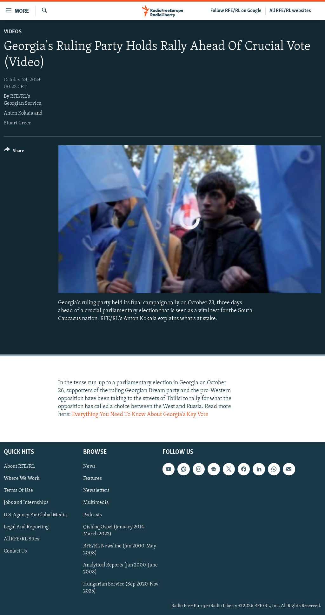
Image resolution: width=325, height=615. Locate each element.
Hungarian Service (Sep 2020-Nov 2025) (120, 587)
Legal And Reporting (26, 526)
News (89, 466)
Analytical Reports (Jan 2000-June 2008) (120, 568)
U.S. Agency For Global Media (35, 514)
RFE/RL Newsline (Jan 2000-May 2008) (119, 549)
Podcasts (92, 514)
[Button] (14, 151)
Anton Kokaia (18, 113)
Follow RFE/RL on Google (236, 10)
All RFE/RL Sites (21, 538)
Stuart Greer (17, 123)
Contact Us (15, 550)
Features (92, 478)
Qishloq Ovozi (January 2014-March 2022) (114, 530)
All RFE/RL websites (290, 10)
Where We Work (22, 478)
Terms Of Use (18, 490)
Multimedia (96, 502)
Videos (13, 32)
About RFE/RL (19, 466)
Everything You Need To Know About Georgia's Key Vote (140, 415)
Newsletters (96, 490)
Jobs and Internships (26, 502)
